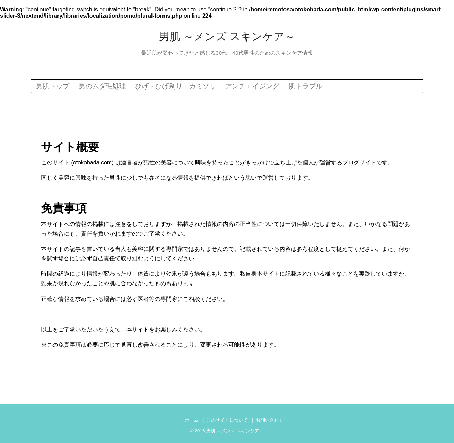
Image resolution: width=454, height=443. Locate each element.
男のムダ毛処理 (102, 86)
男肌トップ (53, 86)
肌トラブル (305, 86)
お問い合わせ (269, 420)
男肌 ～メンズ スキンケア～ (227, 36)
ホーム (192, 420)
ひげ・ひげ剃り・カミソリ (175, 86)
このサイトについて (227, 420)
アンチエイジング (252, 86)
